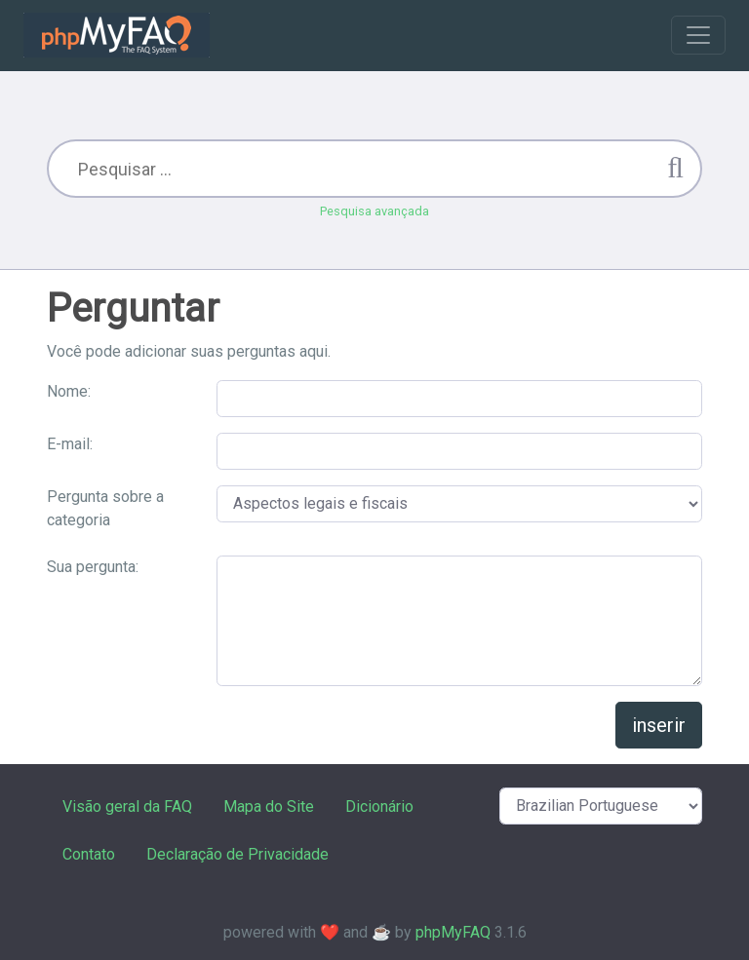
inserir (659, 725)
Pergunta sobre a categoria (105, 508)
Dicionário (379, 806)
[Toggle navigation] (698, 35)
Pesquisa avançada (374, 211)
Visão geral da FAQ (127, 806)
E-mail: (70, 444)
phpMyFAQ (453, 932)
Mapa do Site (268, 806)
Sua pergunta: (92, 566)
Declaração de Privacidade (237, 854)
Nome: (69, 391)
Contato (88, 854)
